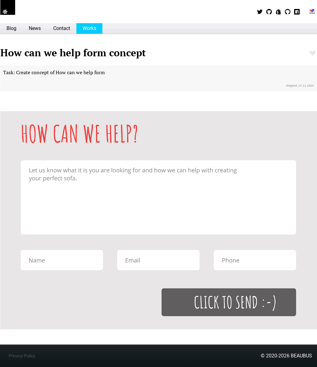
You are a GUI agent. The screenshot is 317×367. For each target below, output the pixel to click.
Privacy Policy (22, 355)
